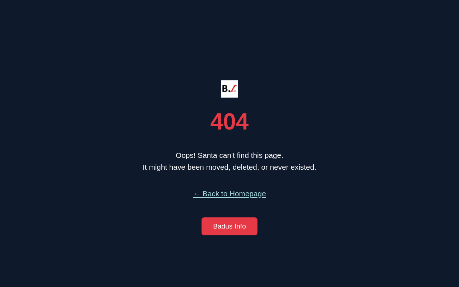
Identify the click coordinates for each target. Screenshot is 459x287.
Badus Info (229, 226)
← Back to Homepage (229, 193)
